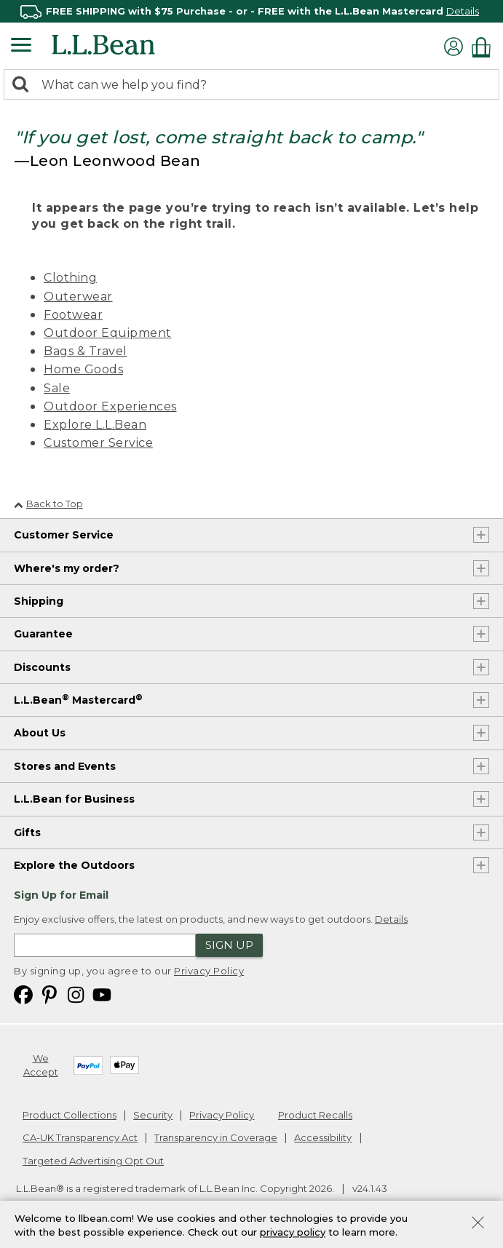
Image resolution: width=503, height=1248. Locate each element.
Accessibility (323, 1137)
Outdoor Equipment (108, 333)
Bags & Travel (85, 351)
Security (153, 1115)
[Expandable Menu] (21, 46)
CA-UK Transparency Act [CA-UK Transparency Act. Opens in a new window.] (80, 1137)
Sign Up (229, 945)
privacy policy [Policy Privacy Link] (292, 1232)
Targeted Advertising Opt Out (93, 1160)
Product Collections (69, 1115)
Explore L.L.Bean (95, 425)
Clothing (70, 278)
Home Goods (83, 369)
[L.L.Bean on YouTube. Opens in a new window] (101, 993)
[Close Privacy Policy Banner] (477, 1224)
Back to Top (48, 503)
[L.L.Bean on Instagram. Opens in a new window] (75, 993)
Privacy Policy (209, 971)
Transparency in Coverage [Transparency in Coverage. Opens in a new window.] (215, 1137)
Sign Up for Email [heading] (61, 895)
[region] (251, 11)
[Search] (24, 85)
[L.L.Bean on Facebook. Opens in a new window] (23, 993)
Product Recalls (315, 1115)
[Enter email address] (105, 945)
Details (462, 11)
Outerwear (78, 296)
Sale (57, 388)
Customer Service (98, 443)
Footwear (73, 315)
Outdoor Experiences (110, 406)
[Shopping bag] (484, 47)
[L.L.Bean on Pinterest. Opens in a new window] (49, 993)
